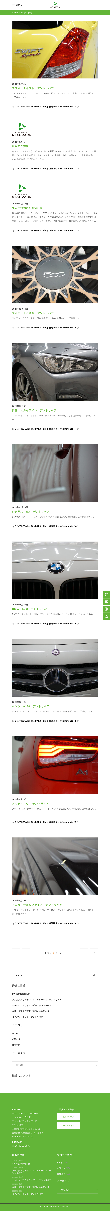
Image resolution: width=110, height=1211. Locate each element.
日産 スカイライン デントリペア (34, 410)
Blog (45, 106)
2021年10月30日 (20, 604)
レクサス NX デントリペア (31, 511)
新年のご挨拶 (20, 146)
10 (59, 952)
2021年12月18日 (20, 203)
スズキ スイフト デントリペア (33, 88)
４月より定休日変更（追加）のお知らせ (30, 1011)
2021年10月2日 (19, 702)
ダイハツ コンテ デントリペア (27, 1017)
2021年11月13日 (20, 507)
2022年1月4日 (18, 141)
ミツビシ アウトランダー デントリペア (31, 1005)
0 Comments (66, 106)
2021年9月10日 (19, 900)
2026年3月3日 (17, 1184)
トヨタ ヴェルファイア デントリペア (37, 904)
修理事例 (53, 106)
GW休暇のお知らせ (21, 994)
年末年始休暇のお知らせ (27, 208)
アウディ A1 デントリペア (30, 803)
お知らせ (53, 168)
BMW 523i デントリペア (30, 609)
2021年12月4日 (19, 406)
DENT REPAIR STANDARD (28, 106)
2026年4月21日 (17, 1161)
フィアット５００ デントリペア (33, 313)
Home (15, 12)
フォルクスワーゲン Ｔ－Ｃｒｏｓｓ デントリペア (37, 999)
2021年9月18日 (19, 799)
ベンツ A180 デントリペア (31, 706)
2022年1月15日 (19, 83)
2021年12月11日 (20, 308)
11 (63, 952)
